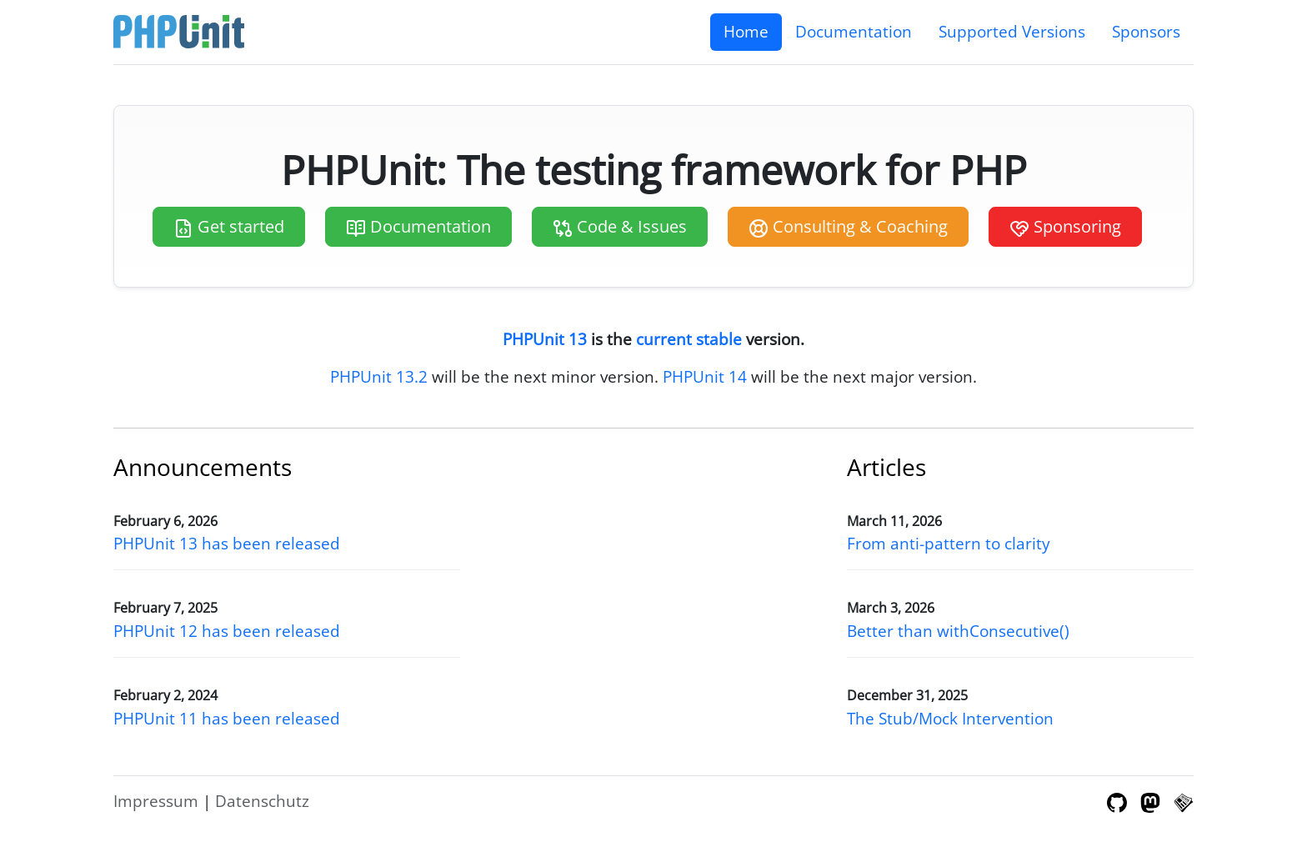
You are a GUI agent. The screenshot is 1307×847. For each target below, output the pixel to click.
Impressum (155, 800)
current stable (689, 339)
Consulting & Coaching (848, 226)
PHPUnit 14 (705, 376)
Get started (228, 226)
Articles (886, 467)
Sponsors (1146, 31)
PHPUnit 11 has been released (226, 718)
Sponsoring (1065, 226)
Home (746, 31)
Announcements (202, 467)
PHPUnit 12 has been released (226, 630)
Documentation (853, 31)
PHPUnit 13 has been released (226, 543)
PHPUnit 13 (545, 339)
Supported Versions (1012, 31)
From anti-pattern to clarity (948, 543)
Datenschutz (262, 800)
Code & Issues (620, 226)
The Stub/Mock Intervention (950, 718)
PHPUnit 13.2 (379, 376)
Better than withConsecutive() (958, 630)
